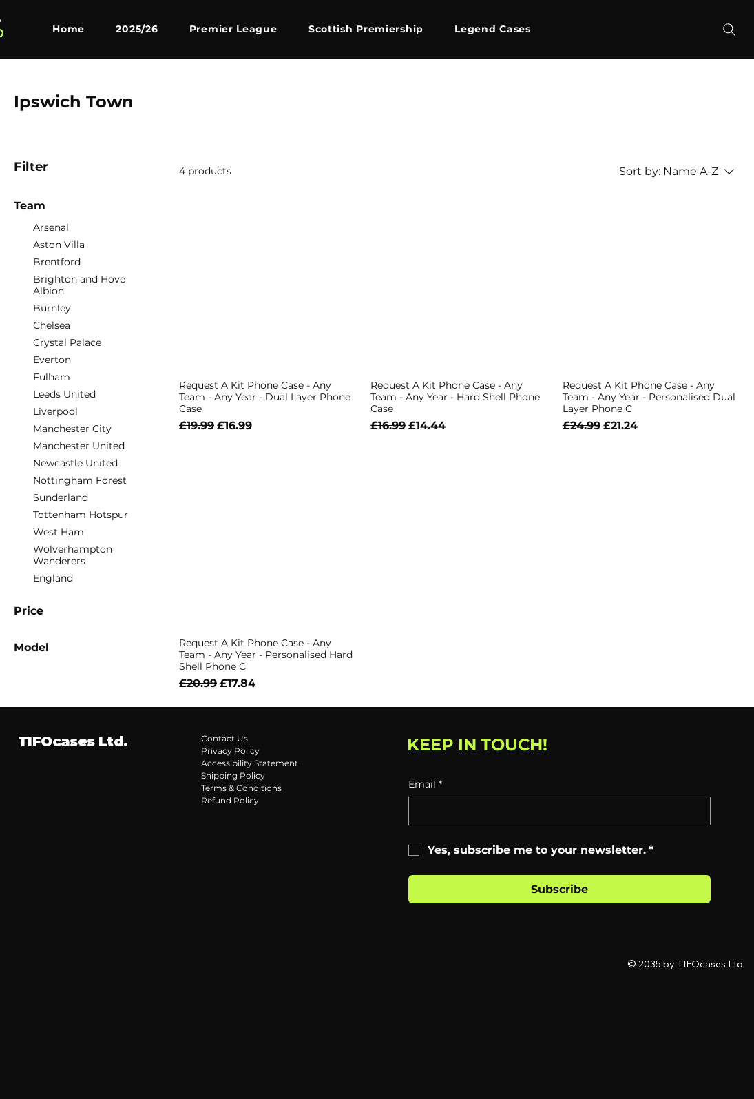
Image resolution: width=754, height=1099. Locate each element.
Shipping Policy (233, 775)
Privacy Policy (230, 751)
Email (425, 785)
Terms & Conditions (241, 788)
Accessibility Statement (249, 763)
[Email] (555, 811)
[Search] (729, 29)
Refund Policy (230, 800)
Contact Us (224, 738)
